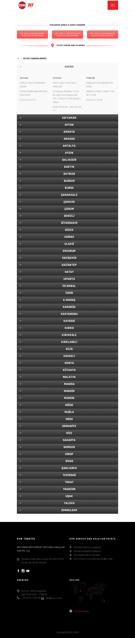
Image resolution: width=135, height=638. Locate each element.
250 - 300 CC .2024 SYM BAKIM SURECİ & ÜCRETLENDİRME (67, 34)
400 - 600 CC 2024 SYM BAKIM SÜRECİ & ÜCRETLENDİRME (102, 34)
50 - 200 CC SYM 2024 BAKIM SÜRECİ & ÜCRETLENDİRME (32, 34)
